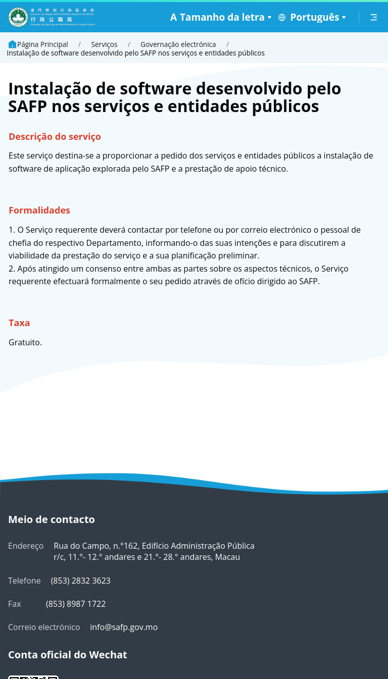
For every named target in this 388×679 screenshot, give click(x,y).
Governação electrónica (178, 44)
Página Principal (37, 44)
